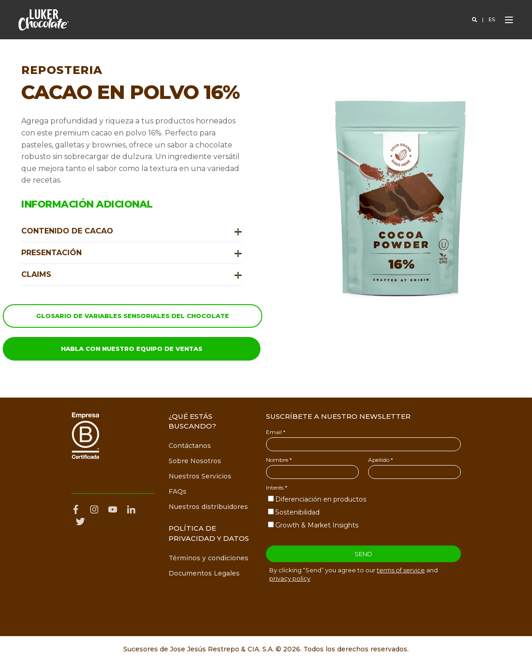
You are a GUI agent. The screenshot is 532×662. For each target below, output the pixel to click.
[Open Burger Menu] (509, 20)
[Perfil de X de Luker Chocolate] (80, 521)
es (492, 20)
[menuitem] (190, 446)
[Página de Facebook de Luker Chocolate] (78, 509)
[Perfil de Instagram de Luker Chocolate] (94, 509)
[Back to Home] (43, 20)
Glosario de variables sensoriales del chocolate (132, 315)
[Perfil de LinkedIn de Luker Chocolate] (131, 509)
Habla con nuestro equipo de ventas (131, 348)
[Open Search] (475, 20)
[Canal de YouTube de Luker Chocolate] (112, 509)
